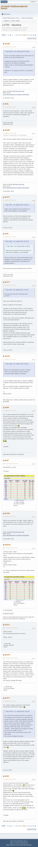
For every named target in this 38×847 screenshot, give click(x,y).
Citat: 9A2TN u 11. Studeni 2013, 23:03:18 (18, 711)
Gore (3, 826)
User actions (31, 38)
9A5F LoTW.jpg (19, 502)
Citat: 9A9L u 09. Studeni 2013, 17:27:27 (17, 290)
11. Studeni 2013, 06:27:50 (11, 463)
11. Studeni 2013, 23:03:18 (11, 657)
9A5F (7, 460)
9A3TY (7, 197)
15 (31, 35)
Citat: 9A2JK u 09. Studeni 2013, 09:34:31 (17, 51)
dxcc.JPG (7, 643)
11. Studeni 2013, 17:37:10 (11, 547)
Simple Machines (24, 842)
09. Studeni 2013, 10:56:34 (9, 107)
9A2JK (7, 356)
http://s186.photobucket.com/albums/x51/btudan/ (16, 94)
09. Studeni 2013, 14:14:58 (9, 133)
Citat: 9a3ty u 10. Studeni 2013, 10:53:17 (17, 364)
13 (27, 35)
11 (21, 35)
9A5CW (7, 545)
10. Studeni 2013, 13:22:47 (9, 359)
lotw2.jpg (17, 601)
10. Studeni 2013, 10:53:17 (9, 285)
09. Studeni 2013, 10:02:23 (9, 46)
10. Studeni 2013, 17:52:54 (9, 410)
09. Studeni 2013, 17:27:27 (9, 236)
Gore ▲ (26, 841)
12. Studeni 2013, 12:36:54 (9, 779)
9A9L (7, 104)
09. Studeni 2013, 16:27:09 (9, 200)
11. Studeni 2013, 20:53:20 (11, 627)
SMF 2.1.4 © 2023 (14, 842)
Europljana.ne (7, 805)
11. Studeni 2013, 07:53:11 (9, 516)
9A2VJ (7, 625)
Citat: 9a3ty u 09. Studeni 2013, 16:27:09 (17, 241)
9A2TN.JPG (8, 686)
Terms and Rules (19, 841)
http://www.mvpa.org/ (18, 91)
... (14, 35)
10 (19, 35)
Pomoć (12, 841)
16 (33, 35)
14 (29, 35)
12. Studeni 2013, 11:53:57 (9, 701)
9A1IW (7, 44)
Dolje (3, 35)
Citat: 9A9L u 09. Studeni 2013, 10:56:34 (17, 205)
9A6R (7, 407)
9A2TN (7, 655)
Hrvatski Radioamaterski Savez (14, 7)
